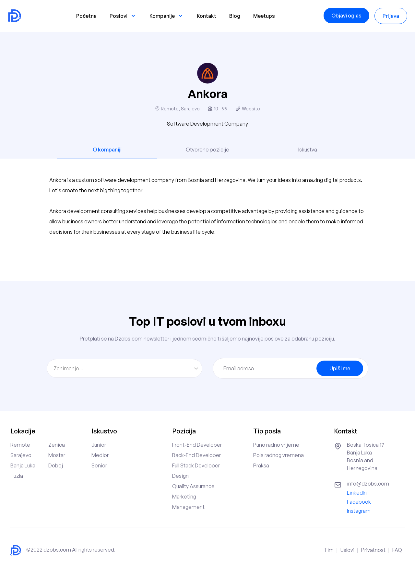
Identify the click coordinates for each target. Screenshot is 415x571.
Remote (20, 445)
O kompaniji (107, 149)
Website (251, 108)
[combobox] (53, 368)
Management (188, 507)
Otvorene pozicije (207, 149)
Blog (234, 16)
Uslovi (347, 550)
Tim (329, 550)
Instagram (359, 511)
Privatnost (373, 550)
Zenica (56, 445)
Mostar (56, 455)
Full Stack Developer (196, 465)
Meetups (264, 16)
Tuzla (16, 476)
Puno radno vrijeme (276, 445)
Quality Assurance (193, 486)
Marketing (184, 496)
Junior (98, 445)
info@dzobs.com (368, 483)
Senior (99, 465)
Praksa (261, 465)
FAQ (397, 550)
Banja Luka (22, 465)
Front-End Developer (197, 445)
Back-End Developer (196, 455)
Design (180, 476)
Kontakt (206, 16)
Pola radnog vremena (278, 455)
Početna (86, 16)
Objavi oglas (346, 15)
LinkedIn (357, 492)
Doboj (55, 465)
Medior (100, 455)
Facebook (359, 501)
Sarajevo (20, 455)
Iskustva (307, 149)
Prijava (391, 16)
